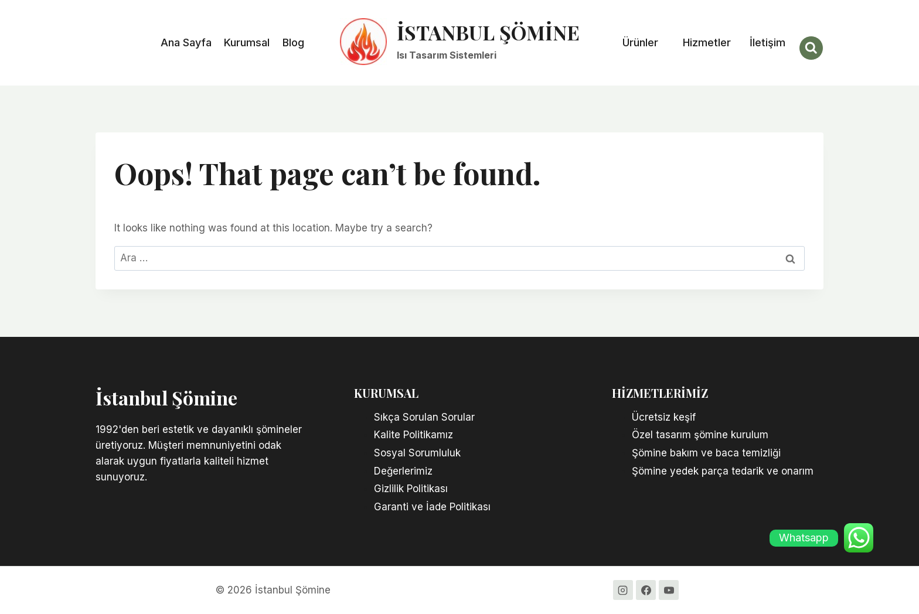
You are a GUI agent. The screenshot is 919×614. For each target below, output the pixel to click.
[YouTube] (669, 590)
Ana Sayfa (186, 42)
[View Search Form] (811, 48)
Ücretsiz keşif (665, 417)
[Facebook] (646, 590)
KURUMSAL (386, 393)
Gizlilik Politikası (411, 488)
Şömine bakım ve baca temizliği (708, 453)
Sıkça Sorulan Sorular (424, 417)
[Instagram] (623, 590)
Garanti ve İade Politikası (432, 507)
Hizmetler (707, 42)
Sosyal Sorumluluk (417, 453)
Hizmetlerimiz (660, 393)
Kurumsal (247, 42)
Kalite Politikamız (413, 435)
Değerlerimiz (403, 471)
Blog (293, 42)
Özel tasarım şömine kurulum (700, 435)
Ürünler (640, 42)
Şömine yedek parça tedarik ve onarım (724, 471)
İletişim (767, 42)
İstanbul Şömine (166, 397)
